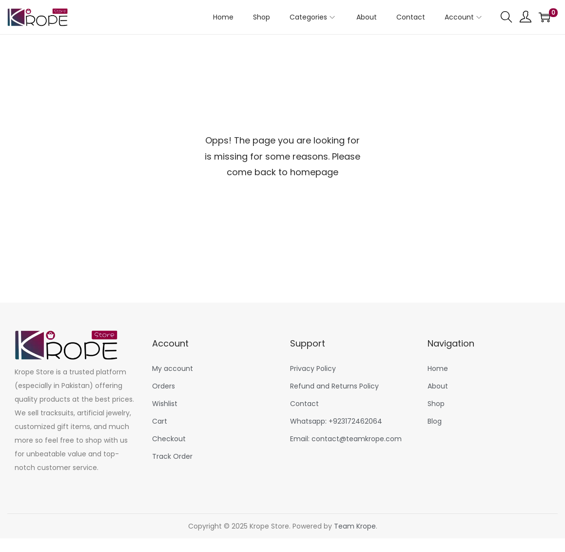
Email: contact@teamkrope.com (346, 439)
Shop (436, 404)
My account (172, 368)
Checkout (169, 439)
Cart (159, 421)
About (438, 386)
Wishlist (164, 404)
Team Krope (355, 526)
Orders (163, 386)
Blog (435, 421)
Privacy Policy (313, 368)
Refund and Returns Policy (334, 386)
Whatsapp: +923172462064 (336, 421)
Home (438, 368)
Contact (304, 404)
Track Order (172, 456)
